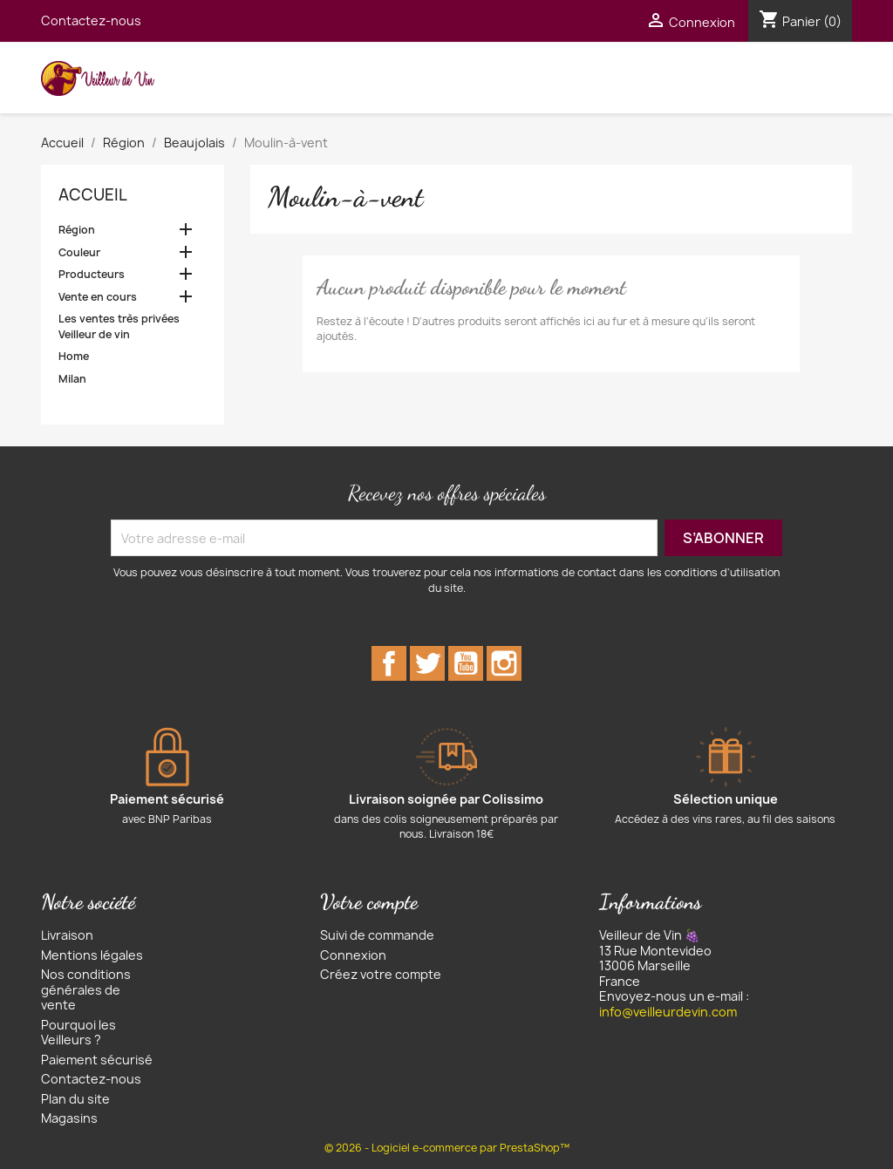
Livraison (67, 935)
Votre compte (369, 901)
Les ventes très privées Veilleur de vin (119, 326)
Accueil (92, 195)
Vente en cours (97, 296)
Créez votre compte (380, 974)
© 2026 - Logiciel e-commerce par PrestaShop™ (446, 1147)
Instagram (504, 663)
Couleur (79, 252)
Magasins (69, 1118)
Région (76, 229)
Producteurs (91, 274)
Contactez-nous (91, 20)
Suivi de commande (377, 935)
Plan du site (75, 1099)
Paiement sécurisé (97, 1059)
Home (73, 356)
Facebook (389, 663)
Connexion (353, 955)
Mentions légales (92, 955)
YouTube (465, 663)
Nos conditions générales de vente (86, 989)
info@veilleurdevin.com (668, 1011)
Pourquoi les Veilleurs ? (78, 1032)
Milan (72, 378)
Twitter (427, 663)
